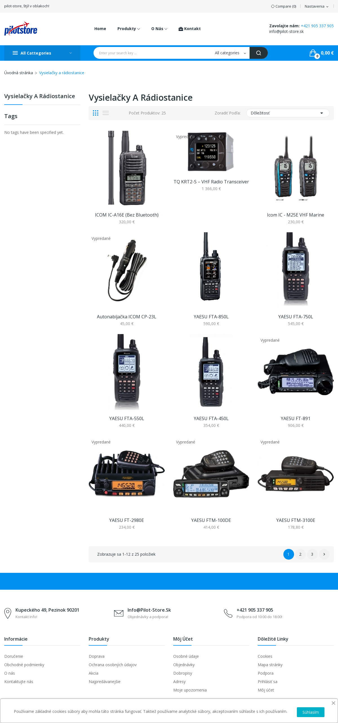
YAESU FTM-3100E (295, 520)
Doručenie (13, 656)
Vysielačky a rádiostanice (39, 96)
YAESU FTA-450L (211, 418)
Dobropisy (182, 673)
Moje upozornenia (190, 690)
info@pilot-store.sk (286, 31)
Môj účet (266, 690)
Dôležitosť (288, 113)
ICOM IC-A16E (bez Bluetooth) (127, 215)
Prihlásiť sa (267, 681)
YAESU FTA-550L (126, 418)
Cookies (265, 656)
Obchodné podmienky (24, 664)
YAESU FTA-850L (211, 316)
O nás (9, 673)
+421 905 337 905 (317, 25)
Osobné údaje (186, 656)
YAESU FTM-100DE (211, 520)
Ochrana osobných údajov (113, 664)
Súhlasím (311, 712)
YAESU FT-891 (295, 418)
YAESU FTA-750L (295, 316)
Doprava (96, 656)
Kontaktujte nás (18, 681)
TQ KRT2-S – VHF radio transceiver (211, 181)
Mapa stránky (270, 664)
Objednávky (184, 664)
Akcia (93, 673)
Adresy (179, 681)
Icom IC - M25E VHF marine (295, 215)
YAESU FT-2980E (126, 520)
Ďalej (324, 554)
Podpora (265, 673)
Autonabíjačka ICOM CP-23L (126, 316)
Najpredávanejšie (105, 681)
